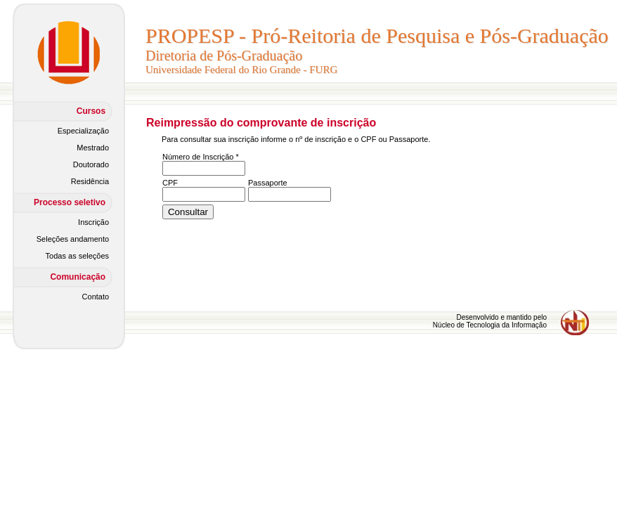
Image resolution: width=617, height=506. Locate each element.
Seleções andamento (73, 239)
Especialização (83, 130)
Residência (90, 181)
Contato (96, 296)
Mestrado (93, 147)
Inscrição (93, 222)
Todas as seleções (78, 256)
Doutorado (91, 164)
